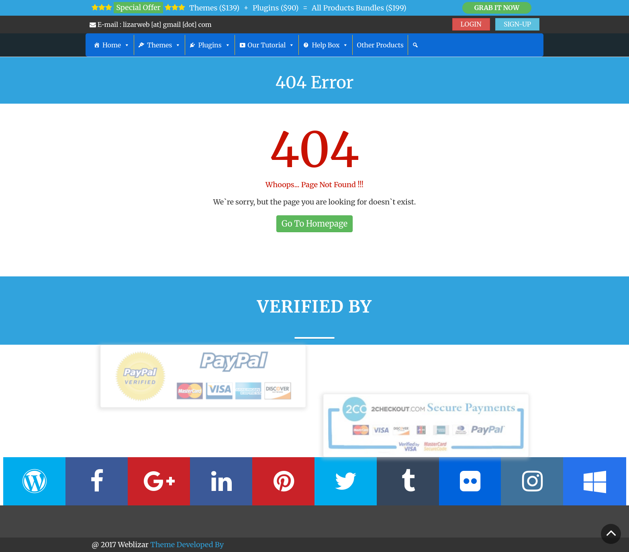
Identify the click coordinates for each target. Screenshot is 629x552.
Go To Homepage (314, 224)
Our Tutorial (271, 45)
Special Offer (138, 7)
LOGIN (471, 24)
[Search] (415, 45)
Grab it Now (496, 8)
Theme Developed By (187, 544)
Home (116, 45)
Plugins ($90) (276, 7)
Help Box (330, 45)
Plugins (214, 45)
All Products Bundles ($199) (359, 7)
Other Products (380, 45)
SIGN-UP (517, 24)
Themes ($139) (214, 7)
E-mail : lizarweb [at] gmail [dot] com (151, 24)
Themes (164, 45)
